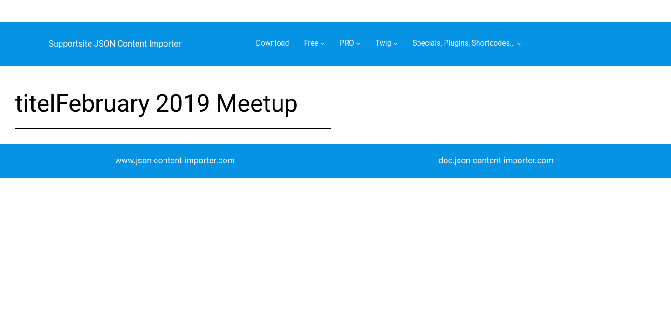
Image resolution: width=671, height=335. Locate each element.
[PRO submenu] (358, 43)
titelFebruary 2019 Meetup (156, 103)
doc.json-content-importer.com (496, 160)
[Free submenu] (322, 43)
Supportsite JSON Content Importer (115, 43)
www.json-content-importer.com (175, 160)
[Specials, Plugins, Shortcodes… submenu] (519, 43)
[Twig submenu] (395, 43)
